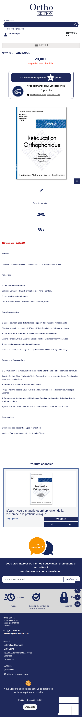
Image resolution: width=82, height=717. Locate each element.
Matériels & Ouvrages (13, 645)
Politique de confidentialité (30, 700)
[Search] (37, 24)
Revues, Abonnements (13, 653)
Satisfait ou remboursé (41, 607)
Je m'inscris (71, 579)
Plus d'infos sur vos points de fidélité (43, 95)
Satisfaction (8, 670)
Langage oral (12, 519)
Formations (8, 660)
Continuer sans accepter (16, 674)
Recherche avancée (15, 29)
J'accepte (30, 707)
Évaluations (8, 649)
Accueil (6, 641)
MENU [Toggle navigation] (41, 45)
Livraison (7, 666)
